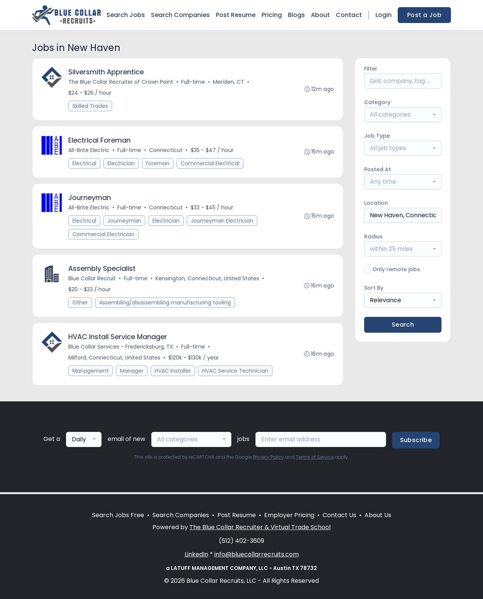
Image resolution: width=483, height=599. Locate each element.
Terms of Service (315, 459)
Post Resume (235, 15)
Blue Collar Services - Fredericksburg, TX (121, 348)
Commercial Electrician (104, 235)
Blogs (296, 15)
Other (80, 304)
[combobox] (402, 114)
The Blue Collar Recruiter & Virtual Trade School (260, 527)
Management (91, 372)
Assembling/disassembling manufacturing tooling (165, 304)
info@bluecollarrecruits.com (256, 554)
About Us (378, 515)
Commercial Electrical (210, 164)
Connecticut (166, 151)
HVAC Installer (173, 372)
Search (403, 324)
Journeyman (125, 222)
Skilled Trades (90, 106)
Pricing (271, 15)
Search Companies (180, 15)
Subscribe (416, 442)
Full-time (193, 82)
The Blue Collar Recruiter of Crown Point (121, 82)
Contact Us (339, 515)
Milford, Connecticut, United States (115, 359)
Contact (349, 15)
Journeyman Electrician (222, 222)
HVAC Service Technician (236, 372)
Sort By (373, 288)
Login (383, 15)
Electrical (85, 164)
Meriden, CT (229, 82)
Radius (373, 236)
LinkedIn (196, 554)
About (320, 15)
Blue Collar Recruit (92, 280)
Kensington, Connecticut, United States (208, 280)
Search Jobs (125, 15)
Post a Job (424, 15)
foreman (158, 164)
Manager (132, 372)
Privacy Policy (268, 459)
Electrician (121, 164)
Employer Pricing (289, 515)
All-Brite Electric (89, 151)
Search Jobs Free (118, 515)
